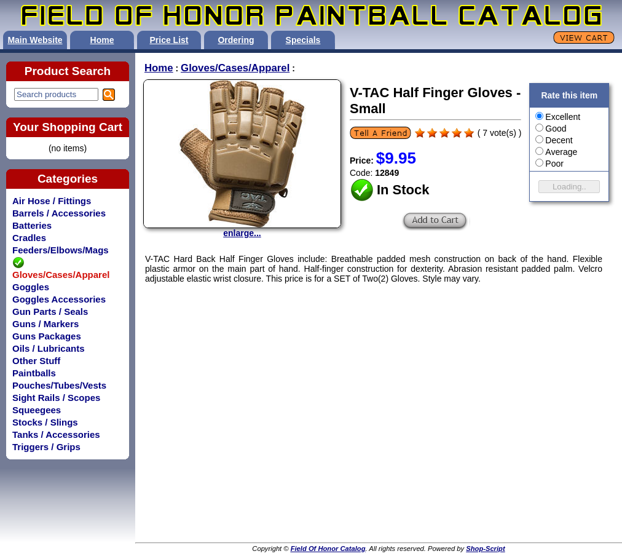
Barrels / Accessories (59, 213)
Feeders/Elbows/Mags (60, 250)
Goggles (30, 287)
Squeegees (36, 410)
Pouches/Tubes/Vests (59, 385)
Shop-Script (485, 548)
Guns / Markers (45, 324)
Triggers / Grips (46, 447)
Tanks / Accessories (56, 434)
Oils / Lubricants (48, 348)
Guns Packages (46, 336)
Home (102, 40)
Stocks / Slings (45, 422)
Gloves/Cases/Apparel (235, 68)
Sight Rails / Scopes (56, 397)
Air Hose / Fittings (51, 201)
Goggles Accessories (59, 299)
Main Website (34, 40)
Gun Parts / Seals (50, 311)
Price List (168, 40)
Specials (303, 40)
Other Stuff (36, 360)
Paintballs (34, 373)
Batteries (32, 225)
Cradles (29, 237)
